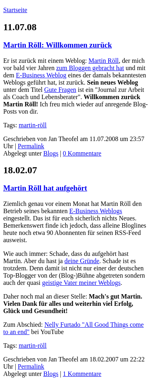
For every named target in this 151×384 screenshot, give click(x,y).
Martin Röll (104, 60)
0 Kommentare (82, 153)
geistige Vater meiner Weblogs (81, 282)
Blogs (50, 153)
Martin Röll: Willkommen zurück (57, 45)
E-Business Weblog (41, 75)
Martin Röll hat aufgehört (45, 188)
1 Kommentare (82, 373)
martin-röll (32, 125)
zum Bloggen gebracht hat (90, 67)
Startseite (15, 9)
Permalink (31, 146)
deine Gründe (81, 260)
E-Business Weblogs (95, 211)
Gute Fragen (60, 89)
